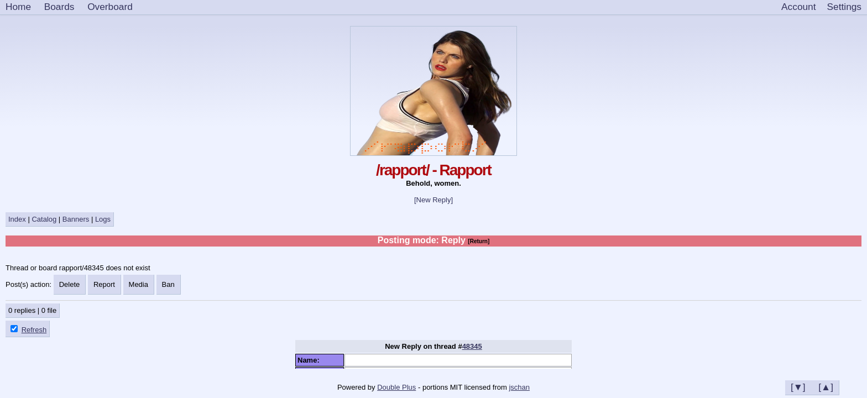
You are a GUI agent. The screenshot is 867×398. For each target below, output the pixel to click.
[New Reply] (433, 200)
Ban (168, 284)
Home (18, 6)
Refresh (34, 330)
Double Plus (396, 387)
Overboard (110, 6)
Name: (310, 360)
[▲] (825, 386)
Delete (69, 284)
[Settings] (844, 7)
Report (104, 284)
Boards (59, 6)
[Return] (478, 241)
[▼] (798, 386)
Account (798, 6)
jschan (519, 387)
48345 (472, 346)
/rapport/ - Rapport (433, 170)
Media (138, 284)
